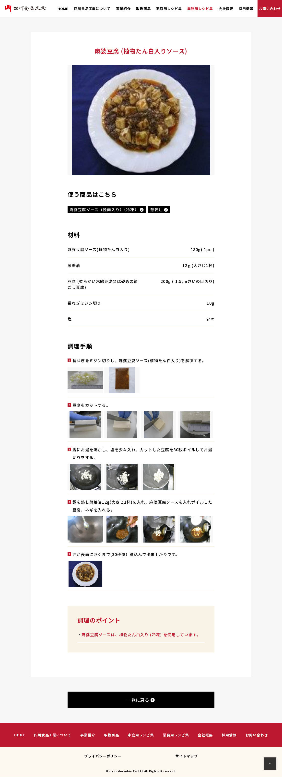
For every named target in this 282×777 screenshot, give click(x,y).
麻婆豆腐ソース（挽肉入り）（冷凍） (107, 210)
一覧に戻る (141, 700)
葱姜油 (160, 210)
